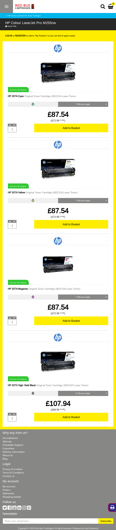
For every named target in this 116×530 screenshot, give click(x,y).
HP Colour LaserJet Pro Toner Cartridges (24, 16)
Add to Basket (71, 128)
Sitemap (7, 441)
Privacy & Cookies (12, 469)
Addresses (8, 493)
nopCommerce (91, 528)
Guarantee (8, 448)
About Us (8, 455)
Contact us (8, 476)
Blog (5, 458)
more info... (11, 26)
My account (9, 486)
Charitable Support (13, 445)
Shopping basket (12, 496)
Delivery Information (14, 451)
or (15, 35)
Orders (6, 489)
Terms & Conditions (13, 472)
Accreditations (10, 438)
